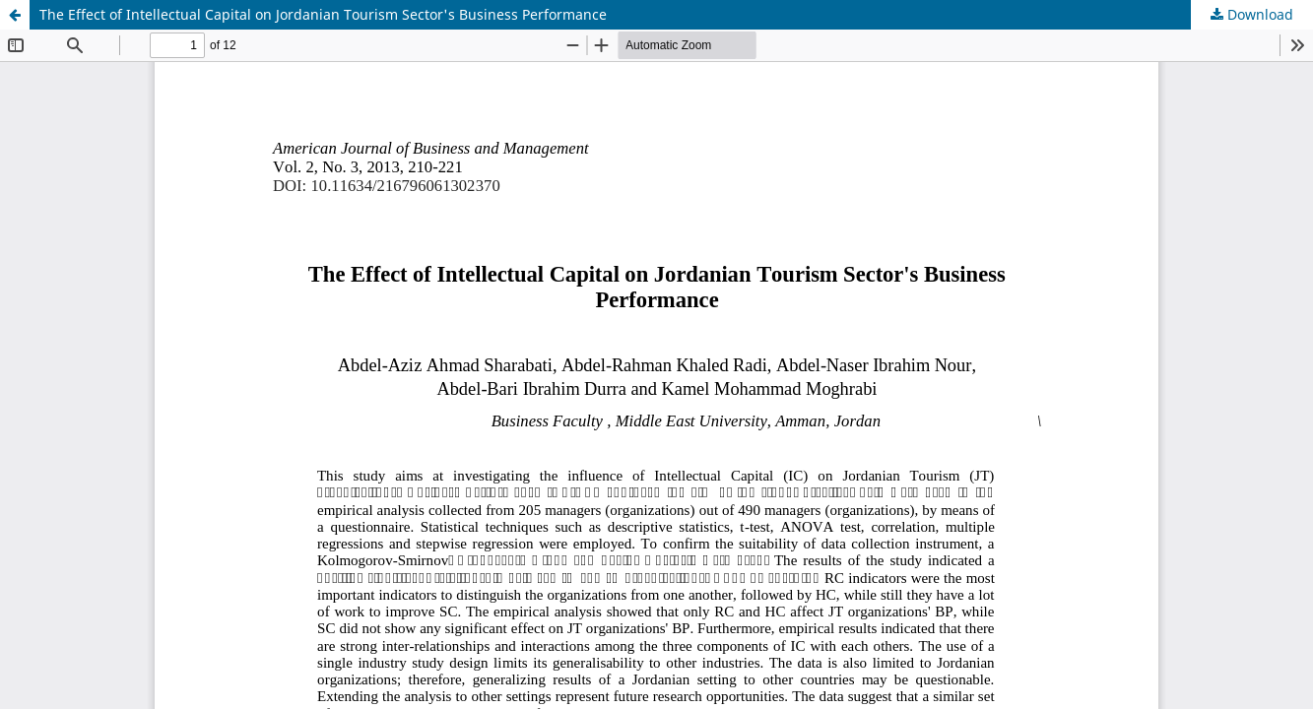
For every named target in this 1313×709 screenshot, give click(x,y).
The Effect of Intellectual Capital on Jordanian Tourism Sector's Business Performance (323, 14)
